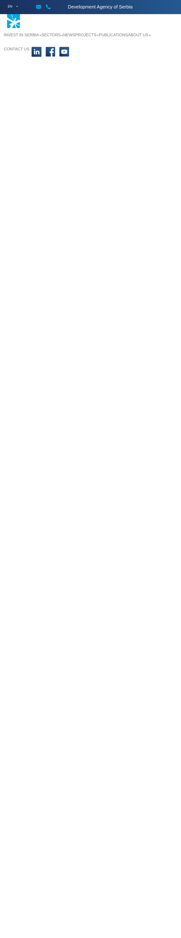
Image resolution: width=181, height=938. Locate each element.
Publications (113, 35)
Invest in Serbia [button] (22, 35)
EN (10, 6)
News (69, 35)
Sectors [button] (52, 35)
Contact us (16, 49)
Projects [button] (87, 35)
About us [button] (139, 35)
